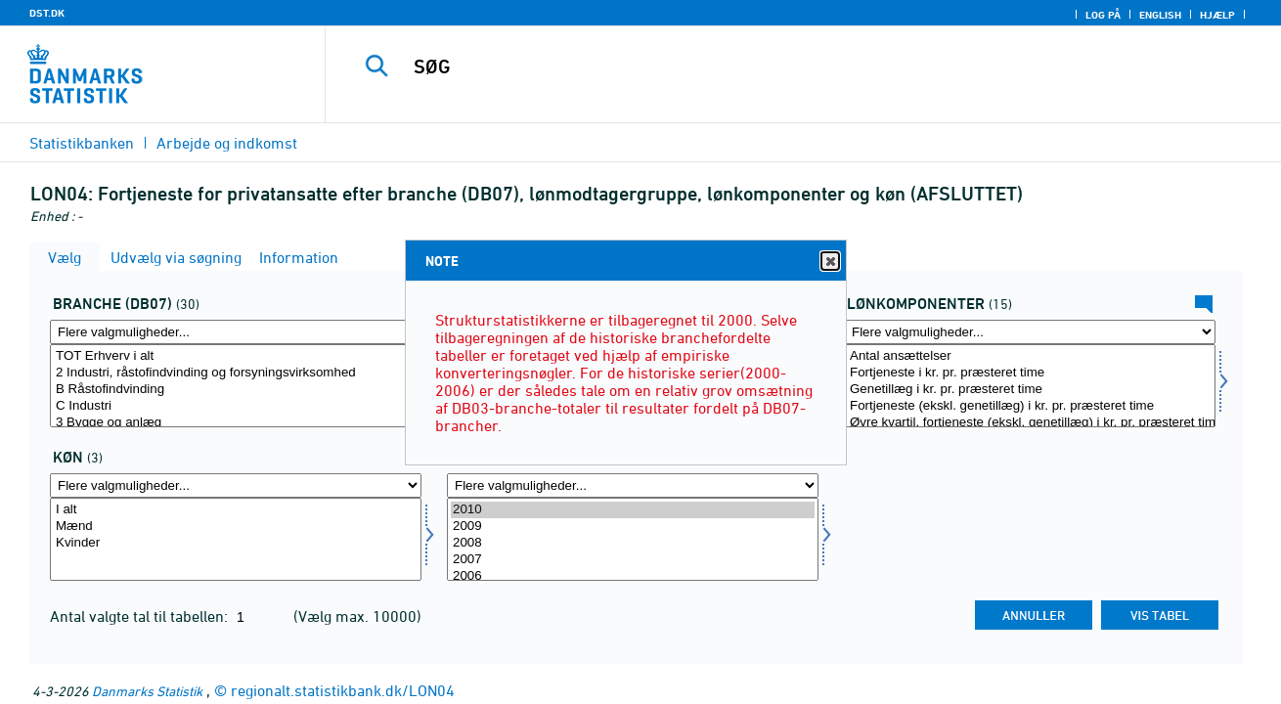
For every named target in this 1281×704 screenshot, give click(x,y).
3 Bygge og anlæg (236, 423)
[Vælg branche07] (235, 385)
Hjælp (1217, 15)
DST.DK (47, 13)
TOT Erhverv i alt (236, 356)
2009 (633, 526)
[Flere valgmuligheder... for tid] (632, 485)
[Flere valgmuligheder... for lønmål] (1029, 332)
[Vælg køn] (235, 539)
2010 (633, 510)
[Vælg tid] (632, 539)
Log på (1103, 15)
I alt (236, 510)
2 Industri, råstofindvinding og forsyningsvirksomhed (236, 373)
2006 (633, 576)
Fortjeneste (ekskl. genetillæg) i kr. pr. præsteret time (1030, 406)
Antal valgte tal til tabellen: (141, 616)
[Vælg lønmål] (1029, 385)
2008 (633, 543)
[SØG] (783, 66)
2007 (633, 559)
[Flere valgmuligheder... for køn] (235, 485)
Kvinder (236, 543)
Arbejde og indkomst (226, 143)
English (1160, 15)
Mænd (236, 526)
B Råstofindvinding (236, 389)
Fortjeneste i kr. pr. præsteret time (1030, 373)
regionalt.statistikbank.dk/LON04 (343, 690)
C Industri (236, 406)
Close (829, 261)
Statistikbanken (81, 143)
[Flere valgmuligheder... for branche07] (235, 332)
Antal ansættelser (1030, 356)
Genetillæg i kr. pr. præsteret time (1030, 389)
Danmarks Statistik (147, 690)
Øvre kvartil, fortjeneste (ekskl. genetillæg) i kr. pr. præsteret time (1030, 423)
